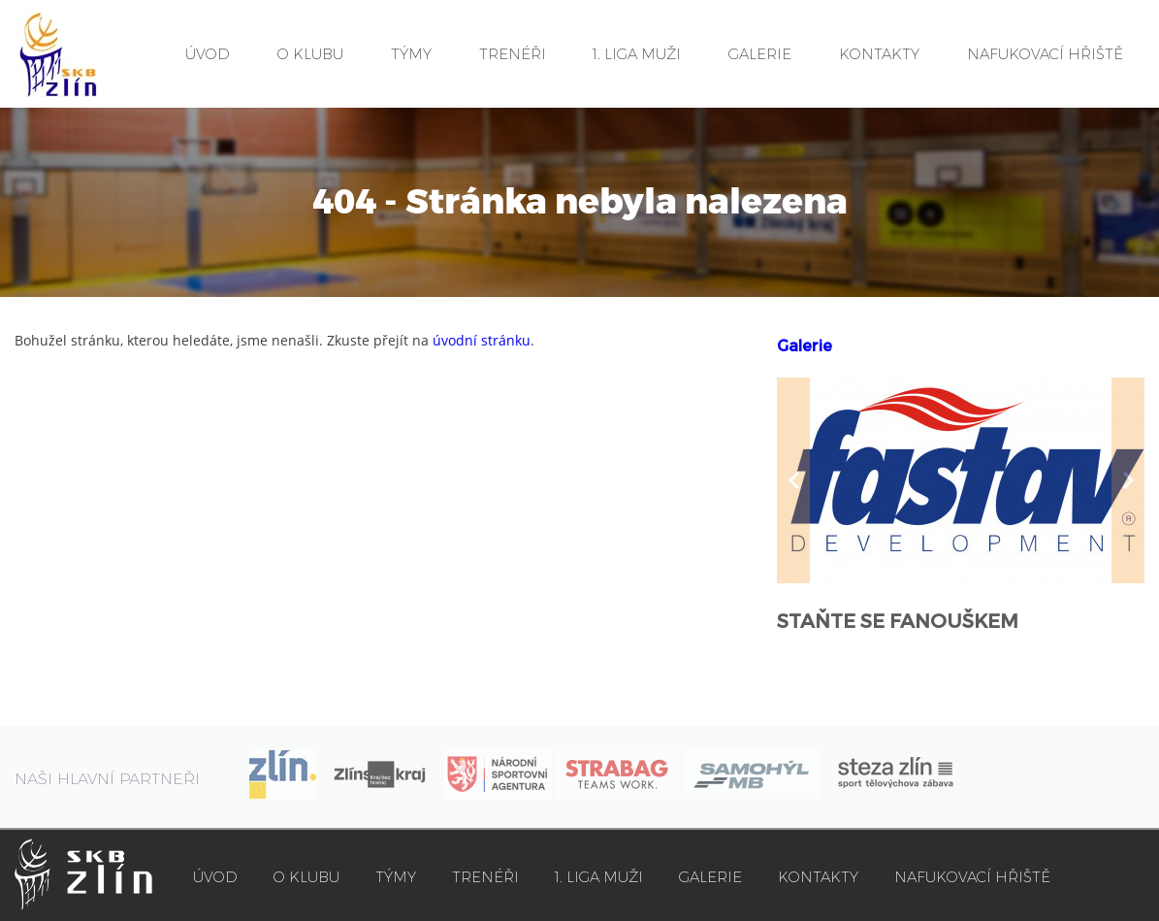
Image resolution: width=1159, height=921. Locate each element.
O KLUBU (310, 54)
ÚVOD (207, 54)
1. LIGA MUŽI (637, 54)
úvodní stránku (482, 340)
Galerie (804, 346)
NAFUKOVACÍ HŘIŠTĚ (1045, 54)
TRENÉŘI (512, 54)
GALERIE (759, 54)
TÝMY (411, 54)
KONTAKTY (879, 54)
